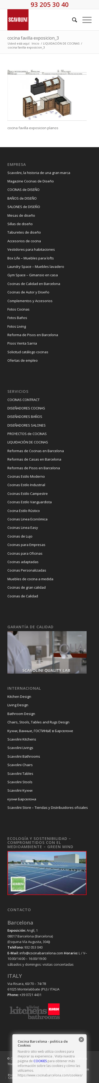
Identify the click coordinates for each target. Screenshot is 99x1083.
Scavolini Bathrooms (23, 756)
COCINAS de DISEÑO (23, 189)
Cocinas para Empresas (26, 544)
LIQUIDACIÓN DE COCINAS (27, 442)
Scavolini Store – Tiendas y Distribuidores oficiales (47, 807)
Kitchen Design (19, 696)
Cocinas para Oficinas (25, 553)
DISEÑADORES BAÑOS (24, 416)
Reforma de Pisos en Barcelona (32, 334)
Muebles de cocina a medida (30, 579)
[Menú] (84, 19)
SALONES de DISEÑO (23, 206)
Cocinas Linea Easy (22, 527)
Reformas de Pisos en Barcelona (33, 468)
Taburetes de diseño (24, 232)
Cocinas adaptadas (23, 561)
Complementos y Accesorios (30, 300)
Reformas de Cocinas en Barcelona (35, 450)
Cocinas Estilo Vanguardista (29, 502)
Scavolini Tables (20, 773)
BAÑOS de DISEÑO (22, 198)
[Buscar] (72, 19)
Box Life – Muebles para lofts (30, 258)
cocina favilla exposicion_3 (33, 38)
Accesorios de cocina (24, 241)
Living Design (17, 705)
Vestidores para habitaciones (31, 249)
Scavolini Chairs (20, 764)
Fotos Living (16, 326)
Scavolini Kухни (19, 790)
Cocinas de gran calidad (26, 587)
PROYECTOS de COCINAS (27, 433)
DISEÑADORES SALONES (26, 425)
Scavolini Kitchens (21, 739)
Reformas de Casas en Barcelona (34, 459)
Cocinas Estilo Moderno (26, 476)
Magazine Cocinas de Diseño (30, 181)
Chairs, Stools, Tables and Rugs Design (38, 722)
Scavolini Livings (20, 747)
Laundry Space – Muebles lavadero (35, 266)
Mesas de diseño (21, 215)
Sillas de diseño (20, 223)
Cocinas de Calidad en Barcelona (33, 283)
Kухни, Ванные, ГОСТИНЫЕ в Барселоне (40, 730)
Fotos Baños (17, 317)
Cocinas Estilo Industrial (26, 484)
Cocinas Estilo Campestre (27, 493)
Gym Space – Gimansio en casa (32, 275)
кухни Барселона (21, 799)
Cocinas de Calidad (22, 596)
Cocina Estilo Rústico (23, 510)
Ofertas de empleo (22, 360)
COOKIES (40, 1061)
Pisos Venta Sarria (22, 343)
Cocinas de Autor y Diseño (28, 292)
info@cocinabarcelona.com (41, 953)
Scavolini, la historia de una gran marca (38, 172)
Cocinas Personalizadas (26, 570)
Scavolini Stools (19, 782)
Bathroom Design (21, 713)
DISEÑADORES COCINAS (26, 408)
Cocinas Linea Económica (27, 519)
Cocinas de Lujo (19, 536)
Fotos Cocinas (18, 309)
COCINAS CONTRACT (23, 399)
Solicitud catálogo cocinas (27, 352)
